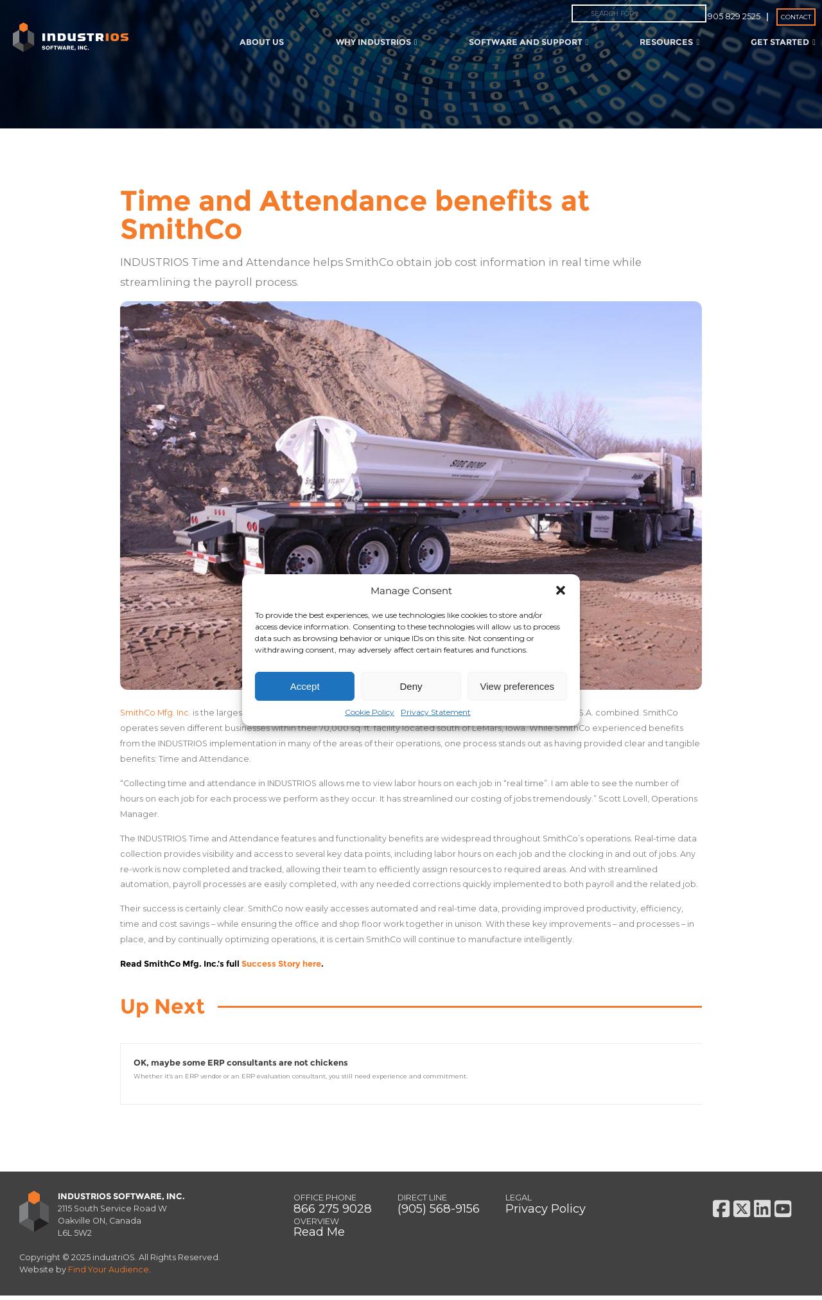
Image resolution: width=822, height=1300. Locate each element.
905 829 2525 (734, 16)
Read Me (319, 1236)
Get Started (783, 42)
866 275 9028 (332, 1212)
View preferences (517, 686)
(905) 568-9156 (439, 1212)
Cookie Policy (369, 712)
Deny (410, 686)
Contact (796, 17)
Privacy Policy (545, 1212)
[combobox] (639, 13)
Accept (305, 686)
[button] (560, 590)
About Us (262, 42)
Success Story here (281, 964)
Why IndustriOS (376, 42)
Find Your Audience (108, 1274)
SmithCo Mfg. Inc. (155, 712)
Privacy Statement (436, 712)
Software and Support (529, 42)
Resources (669, 42)
